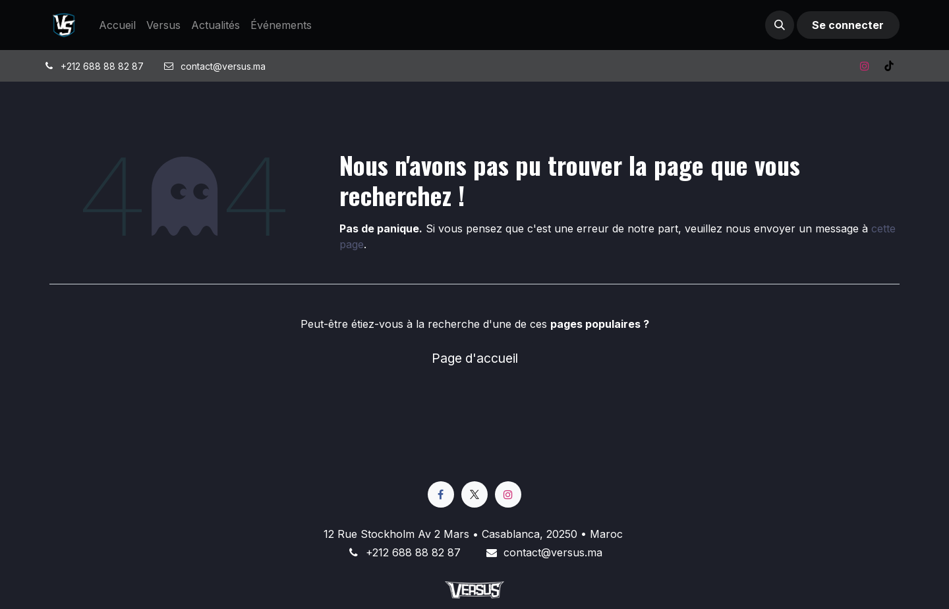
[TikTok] (889, 65)
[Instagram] (864, 65)
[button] (779, 25)
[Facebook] (441, 494)
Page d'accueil (475, 358)
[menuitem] (117, 25)
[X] (474, 494)
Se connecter (848, 25)
